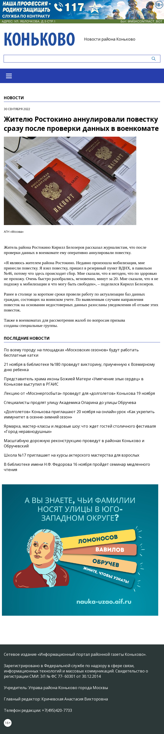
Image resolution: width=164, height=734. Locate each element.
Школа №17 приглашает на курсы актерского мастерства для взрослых (71, 455)
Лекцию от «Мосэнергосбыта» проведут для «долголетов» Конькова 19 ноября (79, 393)
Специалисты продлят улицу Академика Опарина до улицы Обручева (70, 402)
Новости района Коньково (109, 39)
